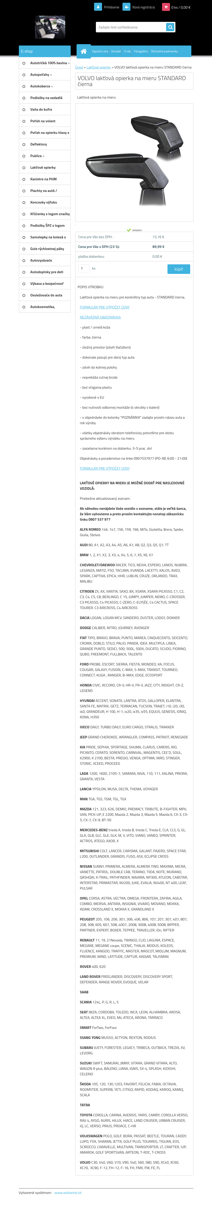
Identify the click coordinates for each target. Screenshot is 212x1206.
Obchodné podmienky (164, 51)
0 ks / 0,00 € (180, 7)
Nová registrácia (142, 7)
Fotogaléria (141, 51)
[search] (170, 27)
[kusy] (84, 268)
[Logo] (50, 27)
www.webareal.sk (68, 1192)
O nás (127, 51)
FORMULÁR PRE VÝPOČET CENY (105, 307)
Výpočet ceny (100, 51)
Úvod (79, 67)
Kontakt (116, 51)
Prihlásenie (109, 7)
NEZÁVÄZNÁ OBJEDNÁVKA (100, 317)
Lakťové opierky (99, 67)
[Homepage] (84, 51)
